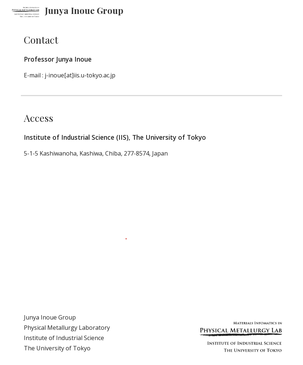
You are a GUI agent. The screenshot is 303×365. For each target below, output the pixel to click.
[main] (151, 56)
